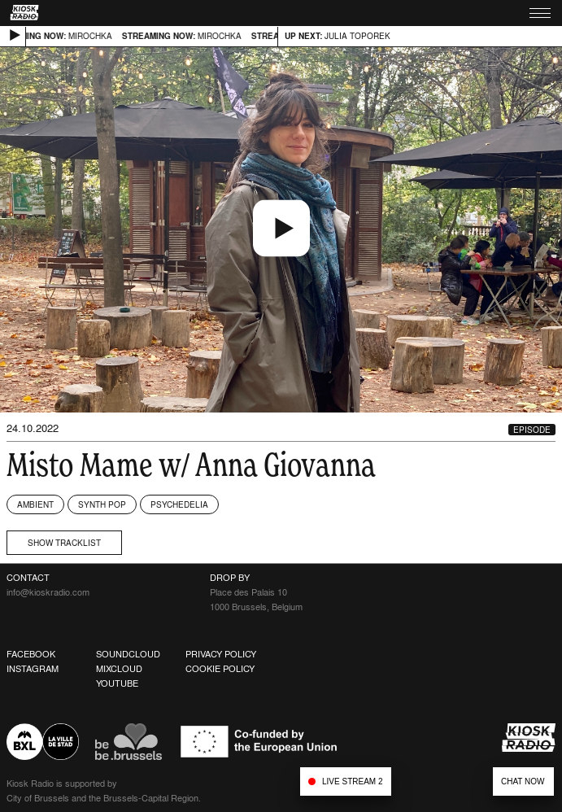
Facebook (31, 654)
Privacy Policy (220, 654)
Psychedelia (179, 504)
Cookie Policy (220, 668)
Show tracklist (64, 542)
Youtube (117, 683)
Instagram (33, 668)
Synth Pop (102, 504)
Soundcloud (128, 654)
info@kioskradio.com (48, 592)
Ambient (35, 504)
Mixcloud (119, 668)
